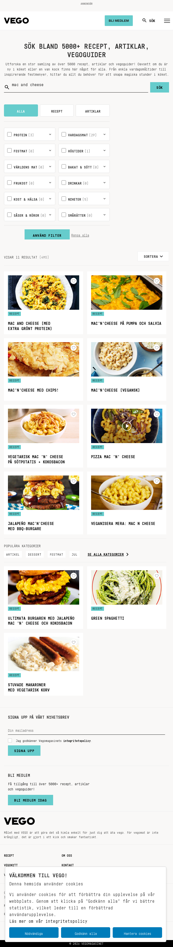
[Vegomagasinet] (16, 21)
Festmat (56, 553)
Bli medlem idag (30, 799)
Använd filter (47, 234)
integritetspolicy (77, 739)
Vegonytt (11, 864)
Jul (74, 553)
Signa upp (24, 749)
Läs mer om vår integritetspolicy (48, 919)
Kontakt (68, 864)
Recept (9, 854)
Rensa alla (80, 234)
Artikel (13, 553)
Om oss (67, 854)
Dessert (34, 553)
